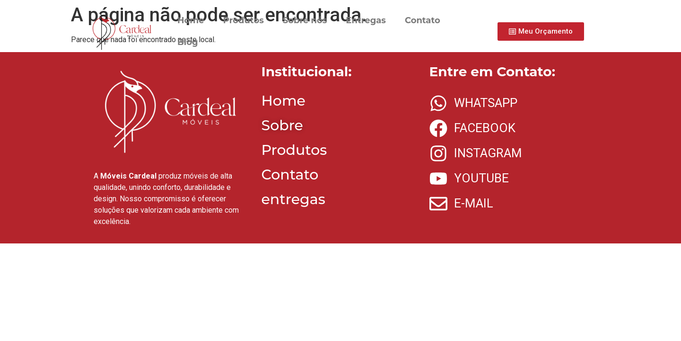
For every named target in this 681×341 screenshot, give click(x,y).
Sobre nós (305, 20)
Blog (187, 42)
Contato (422, 20)
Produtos (243, 20)
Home (190, 20)
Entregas (366, 20)
